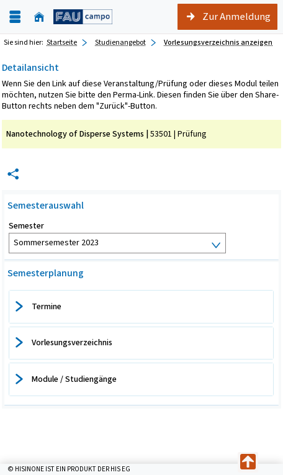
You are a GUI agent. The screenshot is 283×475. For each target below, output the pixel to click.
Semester (26, 226)
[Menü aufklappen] (15, 17)
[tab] (141, 307)
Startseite (62, 42)
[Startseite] (39, 17)
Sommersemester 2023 (56, 242)
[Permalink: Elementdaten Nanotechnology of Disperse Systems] (13, 174)
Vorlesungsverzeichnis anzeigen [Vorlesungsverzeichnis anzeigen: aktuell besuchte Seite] (218, 42)
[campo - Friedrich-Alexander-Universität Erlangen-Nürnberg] (83, 16)
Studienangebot (120, 42)
